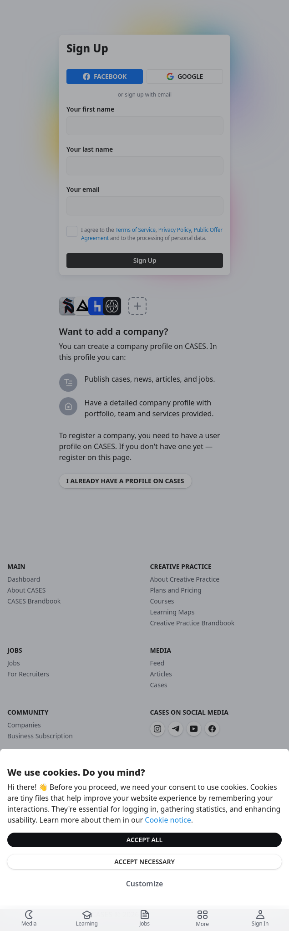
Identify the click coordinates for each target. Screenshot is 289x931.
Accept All (144, 839)
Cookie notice (168, 820)
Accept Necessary (144, 861)
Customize (144, 884)
